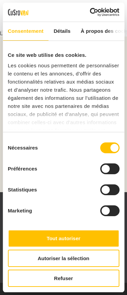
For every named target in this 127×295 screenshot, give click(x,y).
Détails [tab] (62, 31)
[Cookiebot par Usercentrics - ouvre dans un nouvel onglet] (90, 12)
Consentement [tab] (25, 31)
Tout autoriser (64, 238)
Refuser (63, 278)
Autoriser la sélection (63, 258)
